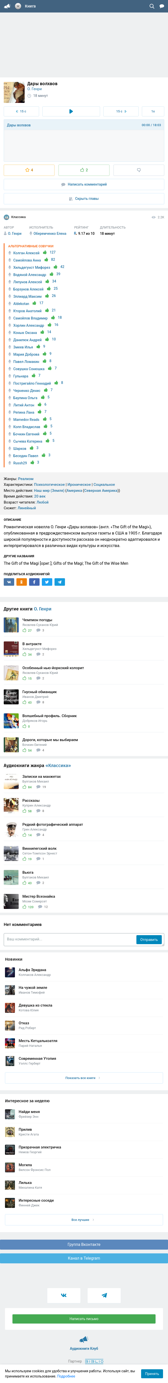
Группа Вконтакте (83, 1244)
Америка (74, 490)
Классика (15, 217)
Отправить (149, 940)
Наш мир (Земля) (49, 490)
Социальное (104, 484)
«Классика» (58, 765)
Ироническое (79, 484)
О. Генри (34, 89)
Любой (43, 502)
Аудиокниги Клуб (84, 1337)
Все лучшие (82, 1220)
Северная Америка (100, 490)
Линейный (27, 508)
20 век (40, 496)
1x (153, 111)
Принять (152, 1374)
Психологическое (49, 484)
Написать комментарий (84, 184)
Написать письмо (84, 1319)
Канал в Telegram (84, 1258)
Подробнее (66, 1376)
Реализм (26, 479)
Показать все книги (82, 1078)
